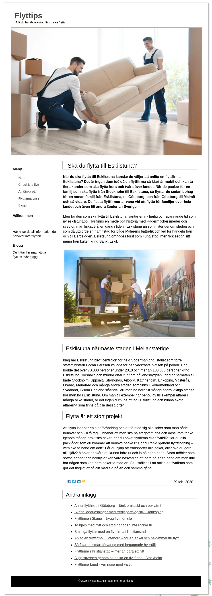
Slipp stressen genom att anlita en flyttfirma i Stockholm (118, 558)
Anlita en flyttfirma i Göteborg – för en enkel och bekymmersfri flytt (126, 538)
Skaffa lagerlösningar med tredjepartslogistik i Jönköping (119, 512)
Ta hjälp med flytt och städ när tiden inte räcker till (113, 525)
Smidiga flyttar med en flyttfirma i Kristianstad (110, 532)
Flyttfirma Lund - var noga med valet (103, 564)
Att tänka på (27, 191)
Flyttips (28, 15)
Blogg (23, 205)
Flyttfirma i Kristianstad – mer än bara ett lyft (109, 551)
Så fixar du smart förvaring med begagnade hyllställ (115, 545)
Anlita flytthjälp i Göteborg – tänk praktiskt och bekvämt (117, 505)
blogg (34, 257)
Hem (22, 177)
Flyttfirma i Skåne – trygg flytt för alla (103, 518)
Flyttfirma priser (30, 198)
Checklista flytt (29, 184)
